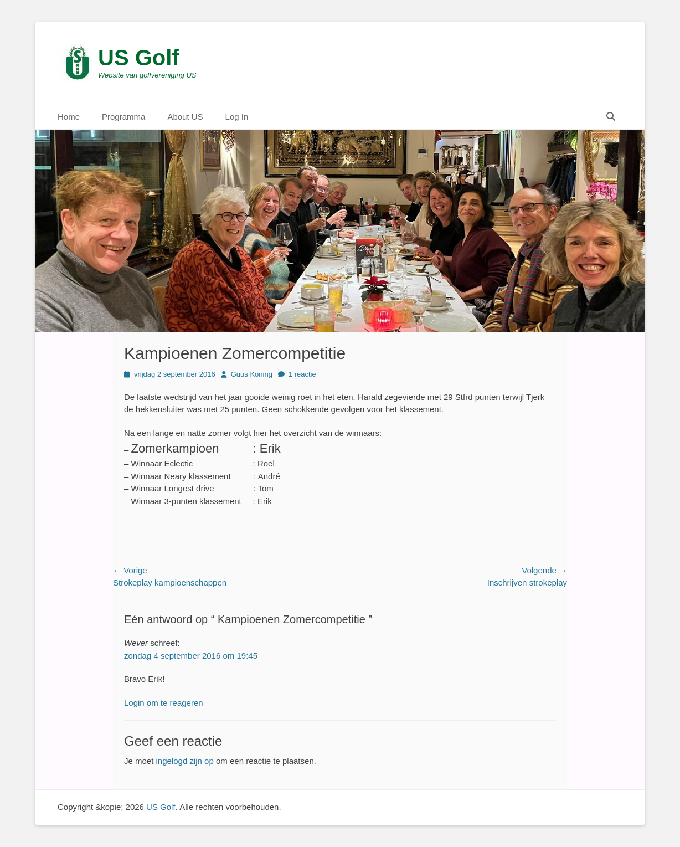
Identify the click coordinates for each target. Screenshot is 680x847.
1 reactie (302, 374)
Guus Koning (251, 374)
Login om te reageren (163, 702)
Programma (123, 116)
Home (69, 116)
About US (185, 116)
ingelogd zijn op (185, 761)
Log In (237, 116)
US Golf (138, 57)
